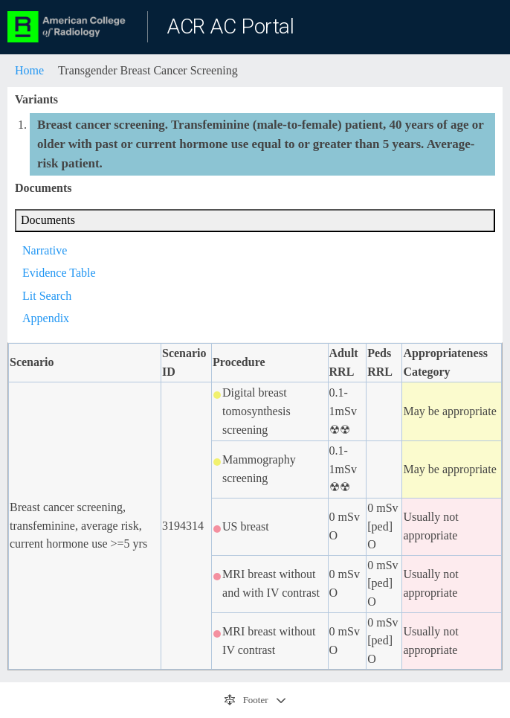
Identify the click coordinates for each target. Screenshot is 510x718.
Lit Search (46, 295)
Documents (48, 220)
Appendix (45, 318)
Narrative (44, 250)
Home (29, 70)
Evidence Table (59, 272)
